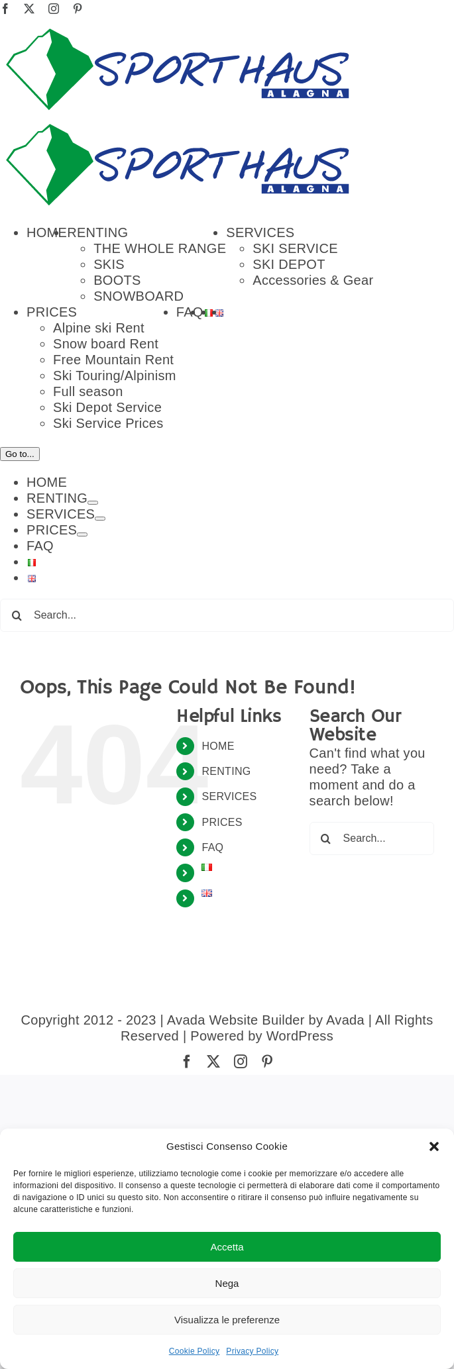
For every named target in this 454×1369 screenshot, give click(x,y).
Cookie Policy (194, 1351)
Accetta (226, 1246)
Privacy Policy (252, 1351)
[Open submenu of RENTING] (92, 1114)
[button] (434, 1146)
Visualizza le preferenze (227, 1319)
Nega (227, 1283)
